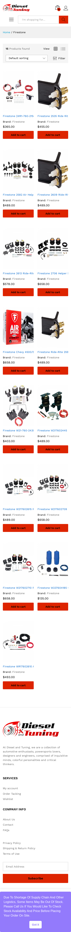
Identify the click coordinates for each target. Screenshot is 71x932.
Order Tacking (12, 793)
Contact (8, 824)
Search (63, 20)
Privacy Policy (12, 842)
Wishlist (8, 799)
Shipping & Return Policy (19, 848)
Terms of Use (11, 853)
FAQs (6, 830)
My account (10, 788)
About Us (9, 819)
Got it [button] (35, 924)
